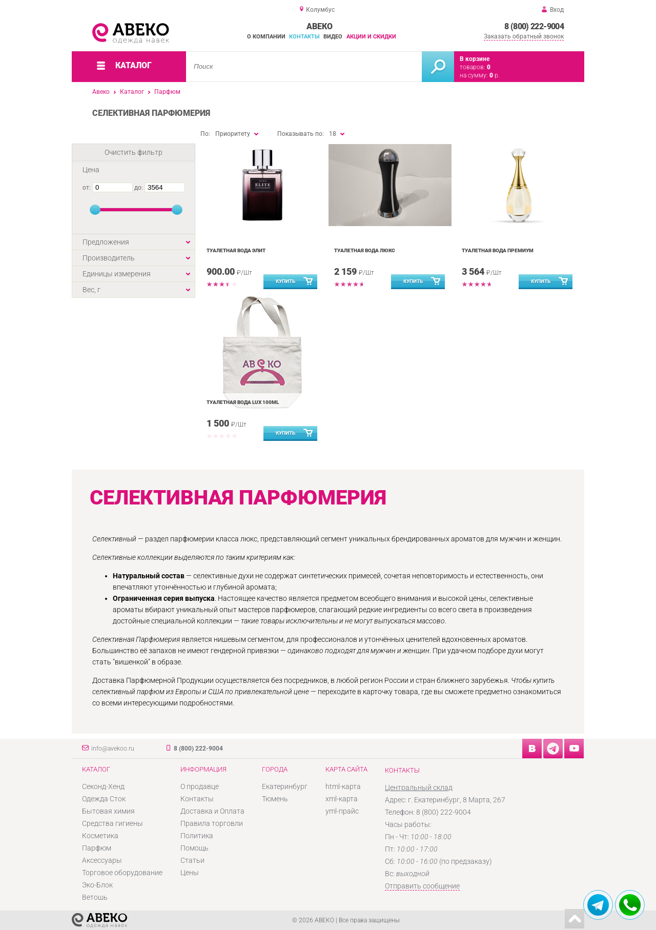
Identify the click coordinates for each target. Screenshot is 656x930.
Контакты (304, 36)
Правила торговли (211, 823)
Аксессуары (102, 860)
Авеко (101, 91)
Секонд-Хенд (103, 786)
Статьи (192, 860)
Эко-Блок (97, 885)
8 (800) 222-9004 (534, 26)
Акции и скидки (371, 36)
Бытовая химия (108, 811)
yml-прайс (342, 811)
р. (494, 75)
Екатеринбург (285, 786)
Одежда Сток (104, 799)
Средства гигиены (112, 823)
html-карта (343, 786)
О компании (266, 36)
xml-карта (341, 799)
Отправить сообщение (422, 886)
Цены (189, 872)
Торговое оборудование (122, 872)
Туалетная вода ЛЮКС (364, 250)
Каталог (132, 91)
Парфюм (167, 91)
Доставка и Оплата (212, 811)
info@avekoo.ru (112, 748)
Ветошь (95, 897)
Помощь (194, 848)
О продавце (199, 786)
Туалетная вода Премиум (498, 250)
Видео (332, 36)
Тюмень (275, 799)
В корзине (474, 59)
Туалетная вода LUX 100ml (243, 402)
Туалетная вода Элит (236, 250)
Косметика (100, 836)
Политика (196, 836)
